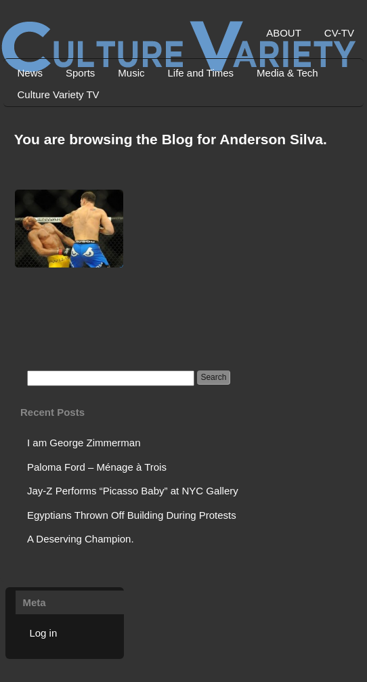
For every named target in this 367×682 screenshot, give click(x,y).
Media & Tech (287, 73)
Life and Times (201, 73)
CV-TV (339, 33)
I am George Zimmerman (84, 442)
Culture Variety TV (58, 94)
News (30, 73)
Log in (43, 633)
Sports (80, 73)
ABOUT (283, 33)
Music (131, 73)
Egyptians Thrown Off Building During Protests (131, 515)
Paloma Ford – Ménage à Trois (97, 467)
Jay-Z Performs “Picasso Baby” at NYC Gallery (132, 490)
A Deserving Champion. (80, 539)
